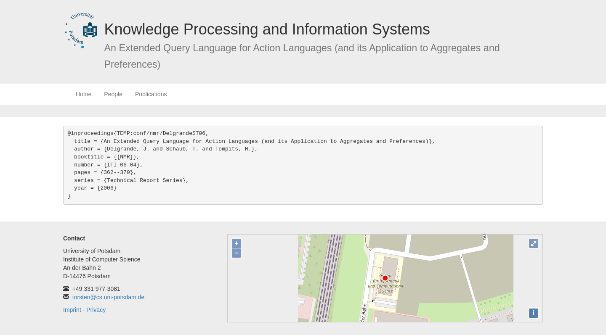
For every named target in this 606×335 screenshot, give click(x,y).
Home (83, 94)
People (113, 94)
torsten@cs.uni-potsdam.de (108, 297)
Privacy (96, 309)
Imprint (72, 309)
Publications (151, 94)
